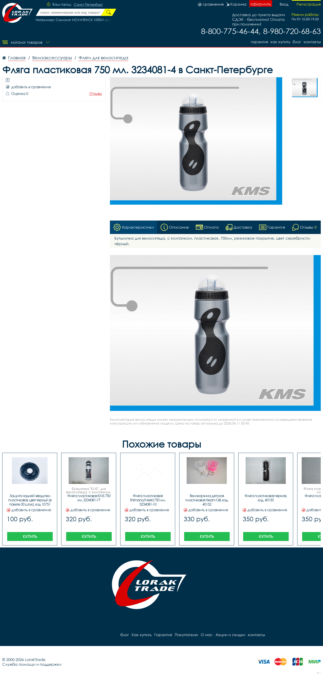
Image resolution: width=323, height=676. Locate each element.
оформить (260, 4)
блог (297, 41)
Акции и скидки (230, 634)
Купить (30, 536)
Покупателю (186, 634)
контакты (312, 41)
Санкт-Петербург (88, 4)
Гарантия (259, 41)
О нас (206, 634)
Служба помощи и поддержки (31, 664)
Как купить (280, 41)
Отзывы (95, 94)
